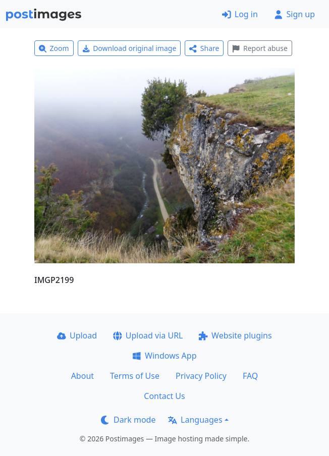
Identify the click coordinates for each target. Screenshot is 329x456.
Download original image (129, 48)
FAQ (250, 375)
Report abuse (259, 48)
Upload (77, 335)
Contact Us (164, 396)
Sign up (294, 14)
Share (204, 48)
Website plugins (235, 335)
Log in (240, 14)
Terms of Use (134, 375)
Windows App (164, 355)
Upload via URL (148, 335)
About (82, 375)
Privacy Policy (201, 375)
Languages (195, 419)
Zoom (54, 48)
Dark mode (128, 419)
